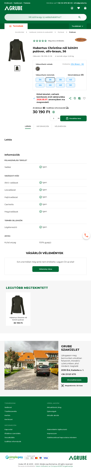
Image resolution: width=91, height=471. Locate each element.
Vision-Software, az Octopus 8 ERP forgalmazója (54, 466)
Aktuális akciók (53, 415)
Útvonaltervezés (74, 381)
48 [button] (60, 86)
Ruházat (61, 33)
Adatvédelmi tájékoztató (57, 429)
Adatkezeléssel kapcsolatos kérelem (62, 437)
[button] (70, 100)
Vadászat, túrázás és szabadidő (41, 33)
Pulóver (72, 33)
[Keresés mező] (45, 17)
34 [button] (40, 81)
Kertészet (8, 419)
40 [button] (70, 81)
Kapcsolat (8, 429)
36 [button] (50, 81)
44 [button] (40, 86)
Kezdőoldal (19, 33)
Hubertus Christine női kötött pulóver (18, 320)
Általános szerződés (12, 433)
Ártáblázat (39, 108)
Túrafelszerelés (10, 411)
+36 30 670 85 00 (65, 3)
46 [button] (50, 86)
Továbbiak (78, 26)
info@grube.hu (80, 3)
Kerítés (7, 415)
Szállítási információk (12, 441)
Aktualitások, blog (54, 407)
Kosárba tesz (73, 119)
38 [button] (60, 81)
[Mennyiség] (53, 119)
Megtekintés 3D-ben (72, 386)
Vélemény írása (45, 270)
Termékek (16, 26)
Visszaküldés (9, 437)
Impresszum (52, 433)
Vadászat (8, 407)
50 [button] (70, 86)
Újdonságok (51, 411)
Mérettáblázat (76, 75)
